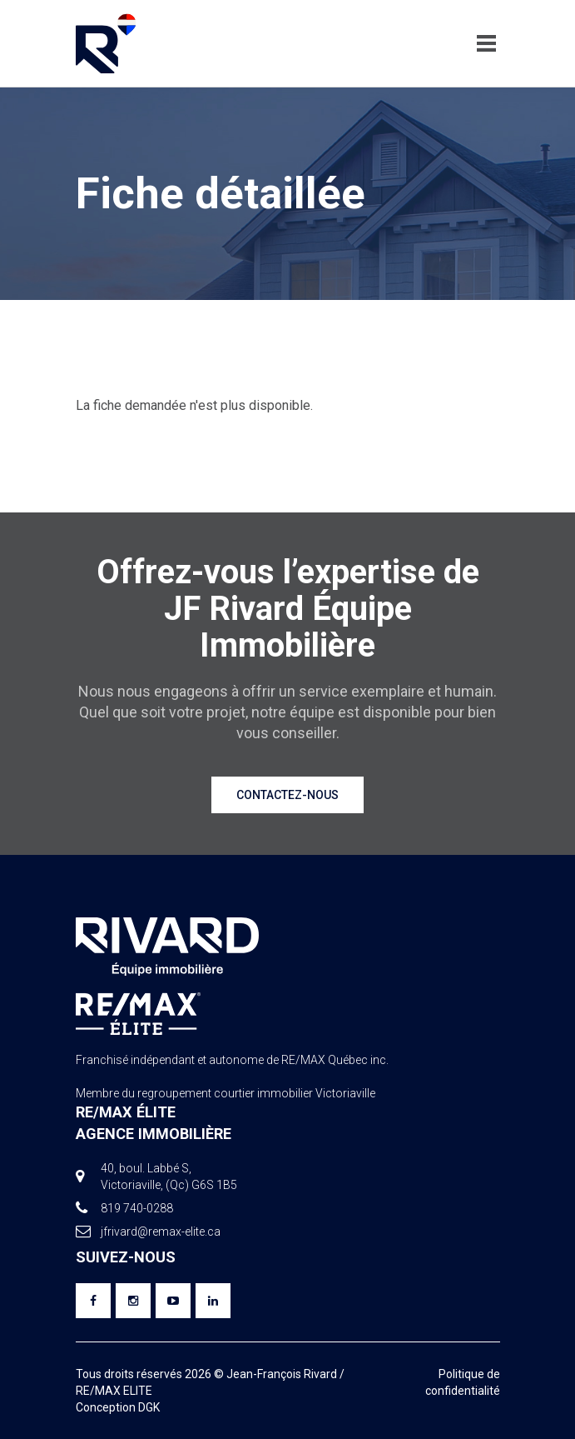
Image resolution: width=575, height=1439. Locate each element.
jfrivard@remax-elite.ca (161, 1231)
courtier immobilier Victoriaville (294, 1093)
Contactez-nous (287, 795)
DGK (149, 1407)
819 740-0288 (137, 1208)
